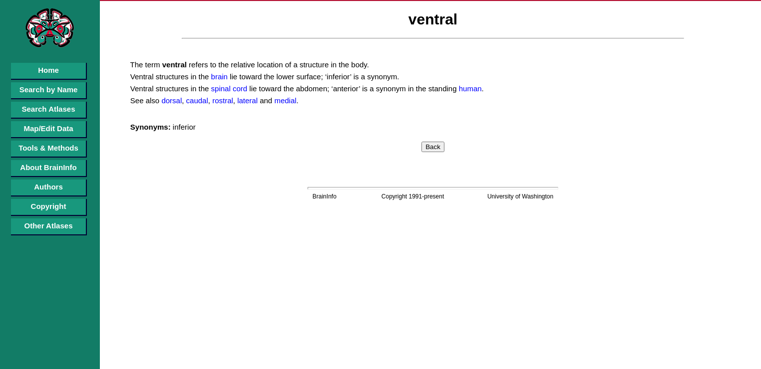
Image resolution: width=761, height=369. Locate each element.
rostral (221, 100)
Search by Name (48, 89)
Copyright (48, 206)
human (469, 88)
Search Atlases (48, 109)
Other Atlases (48, 225)
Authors (48, 187)
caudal (196, 100)
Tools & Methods (48, 148)
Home (48, 70)
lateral (246, 100)
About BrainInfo (48, 167)
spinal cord (228, 88)
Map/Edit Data (48, 128)
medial (284, 100)
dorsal (170, 100)
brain (218, 76)
